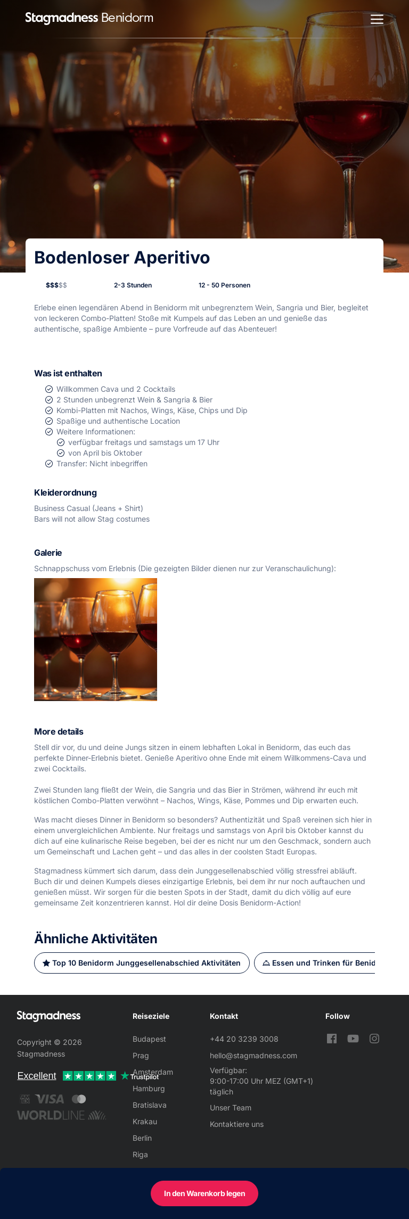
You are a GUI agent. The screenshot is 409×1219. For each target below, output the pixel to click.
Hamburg (149, 1088)
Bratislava (150, 1104)
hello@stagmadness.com (253, 1055)
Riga (140, 1154)
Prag (141, 1055)
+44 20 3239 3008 (244, 1038)
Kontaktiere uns (237, 1124)
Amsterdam (153, 1071)
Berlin (142, 1137)
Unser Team (230, 1107)
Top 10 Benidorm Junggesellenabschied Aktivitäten (146, 962)
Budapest (149, 1038)
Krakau (145, 1121)
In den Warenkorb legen (204, 1193)
